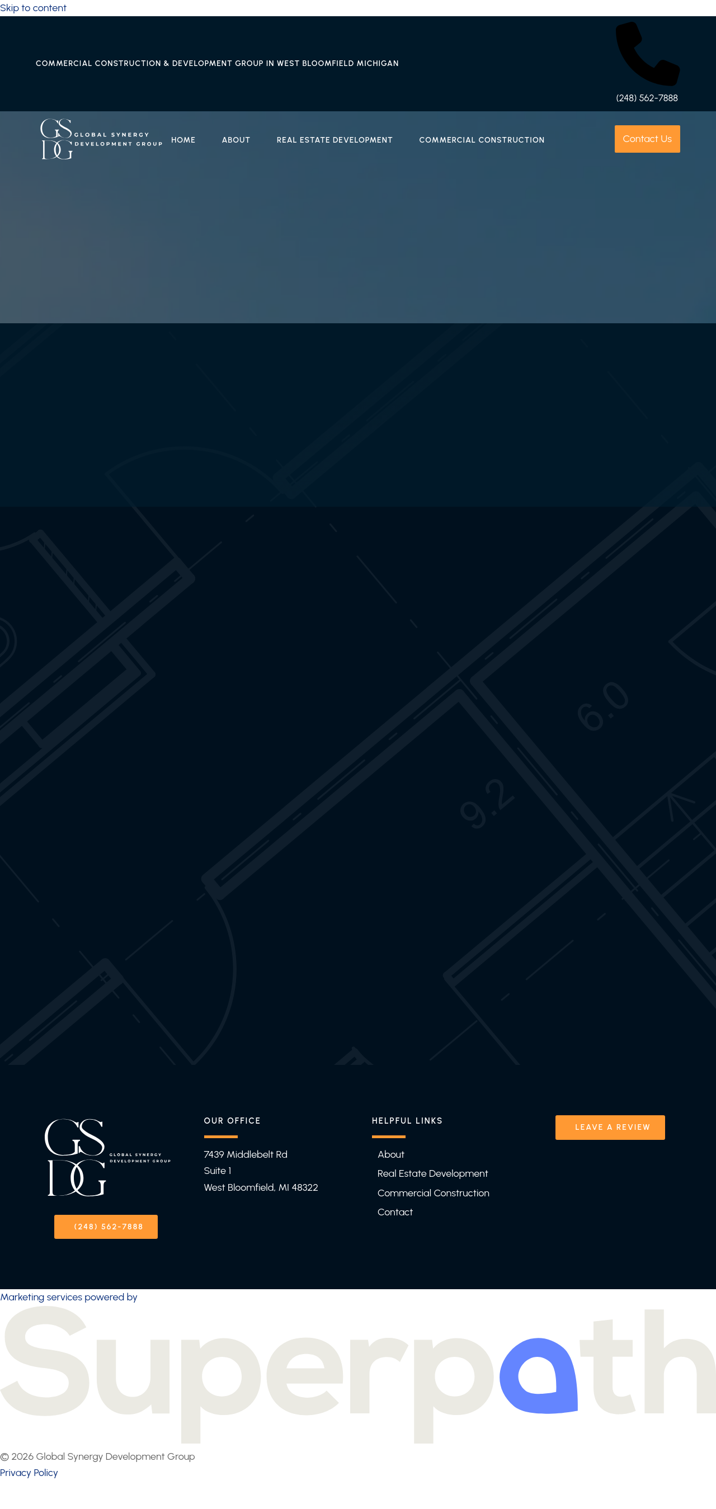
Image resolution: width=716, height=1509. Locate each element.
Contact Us (647, 139)
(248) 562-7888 (647, 97)
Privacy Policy (29, 1471)
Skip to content (33, 8)
